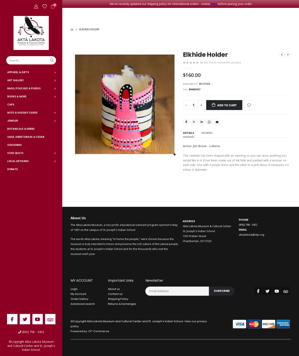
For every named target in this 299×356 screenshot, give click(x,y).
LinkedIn (201, 121)
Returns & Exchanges (122, 304)
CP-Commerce (98, 332)
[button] (174, 153)
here (214, 4)
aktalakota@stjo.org (251, 235)
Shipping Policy (118, 299)
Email (217, 121)
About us (114, 289)
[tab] (188, 133)
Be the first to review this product (220, 61)
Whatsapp (209, 121)
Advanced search (83, 304)
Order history (79, 299)
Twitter (194, 121)
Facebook (186, 121)
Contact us (115, 294)
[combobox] (31, 60)
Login (74, 289)
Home (72, 29)
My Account (78, 294)
